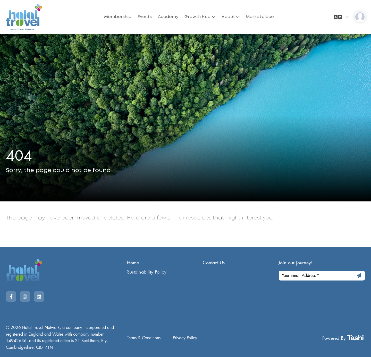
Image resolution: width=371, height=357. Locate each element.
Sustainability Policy (146, 272)
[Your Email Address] (322, 275)
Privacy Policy (185, 338)
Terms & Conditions (144, 338)
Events (145, 17)
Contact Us (214, 262)
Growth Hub (197, 17)
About (228, 17)
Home (133, 262)
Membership (117, 17)
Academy (168, 17)
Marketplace (260, 17)
